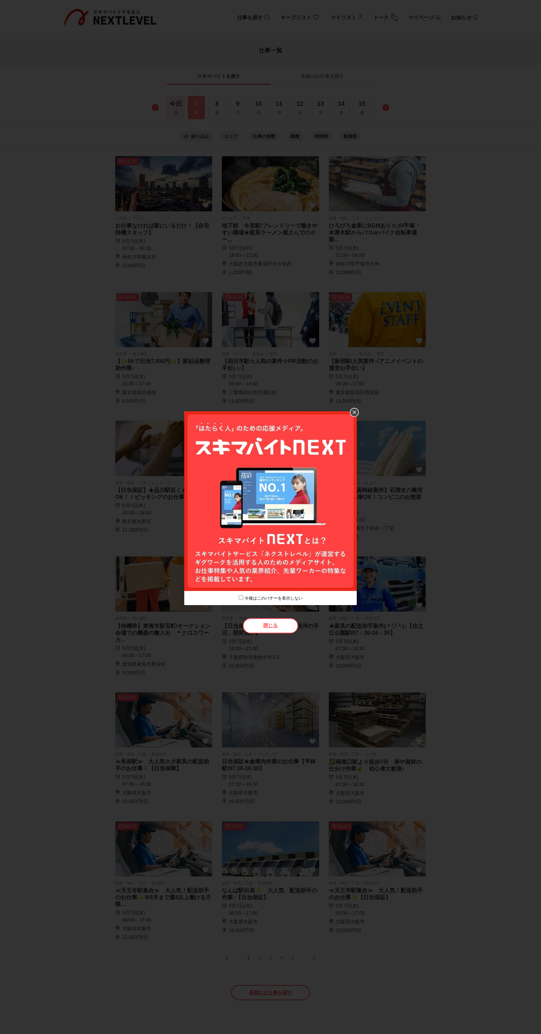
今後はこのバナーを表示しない (274, 598)
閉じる (270, 625)
